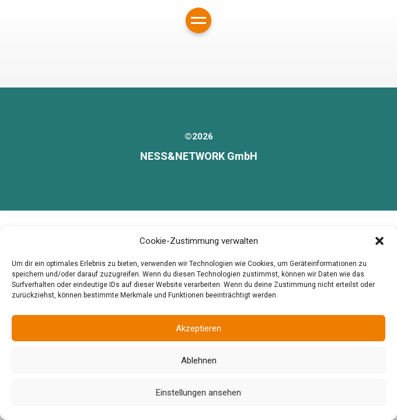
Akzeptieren (198, 328)
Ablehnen (199, 360)
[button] (379, 241)
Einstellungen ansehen (198, 392)
